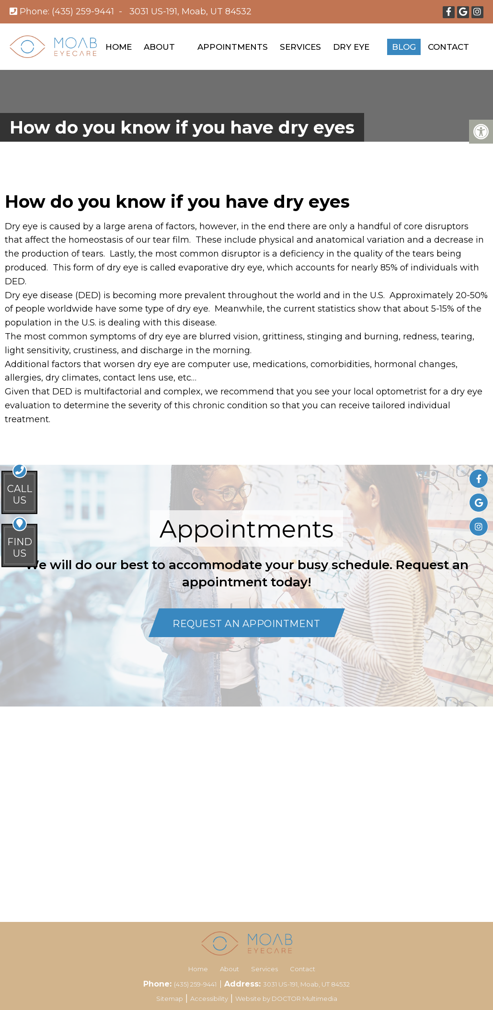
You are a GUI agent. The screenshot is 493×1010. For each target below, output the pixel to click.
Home (118, 47)
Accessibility (209, 998)
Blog (404, 47)
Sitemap (169, 998)
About (159, 47)
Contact (448, 47)
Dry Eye (351, 47)
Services (300, 47)
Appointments (232, 47)
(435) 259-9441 (83, 11)
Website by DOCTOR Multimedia (286, 998)
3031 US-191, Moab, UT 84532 (190, 11)
